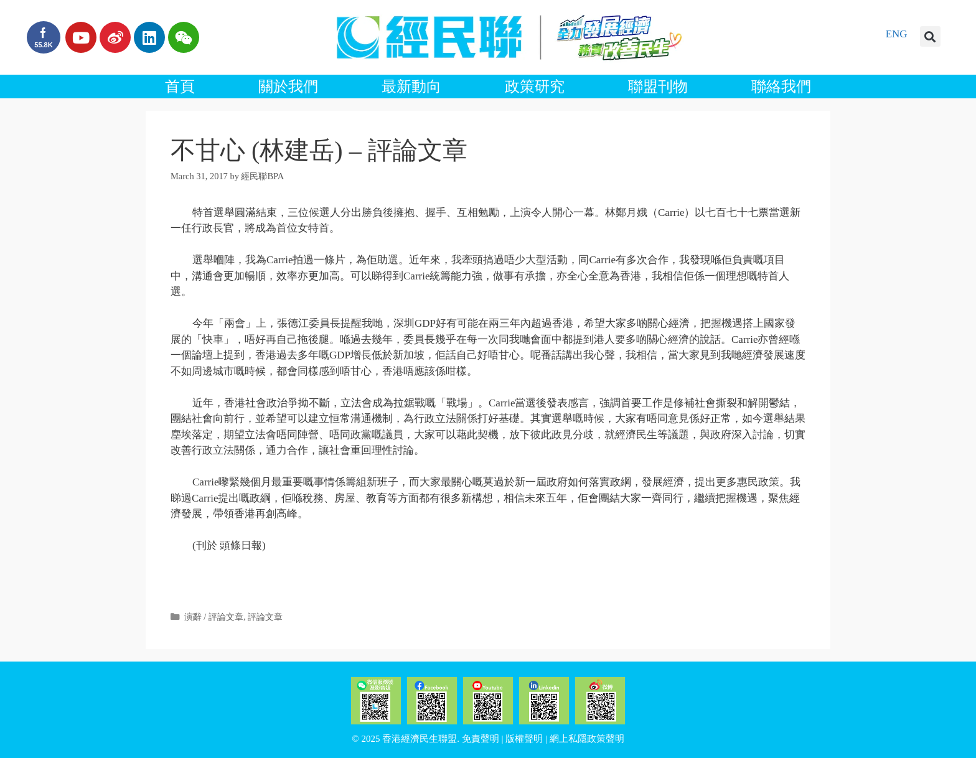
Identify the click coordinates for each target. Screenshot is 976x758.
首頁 (180, 86)
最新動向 (411, 86)
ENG (897, 34)
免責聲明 (480, 739)
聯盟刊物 (658, 86)
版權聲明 (524, 739)
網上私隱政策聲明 (587, 739)
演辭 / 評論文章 (213, 617)
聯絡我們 (781, 86)
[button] (930, 36)
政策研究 (535, 86)
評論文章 (265, 617)
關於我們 (288, 86)
